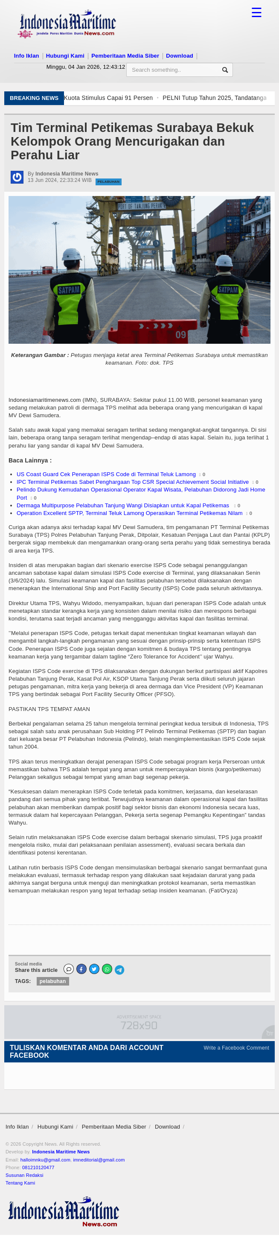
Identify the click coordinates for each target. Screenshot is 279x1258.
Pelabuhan (108, 182)
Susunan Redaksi (25, 1175)
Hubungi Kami (65, 56)
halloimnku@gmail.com (45, 1159)
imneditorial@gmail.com (99, 1159)
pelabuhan (53, 981)
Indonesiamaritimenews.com (45, 400)
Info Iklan (26, 56)
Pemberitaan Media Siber (125, 56)
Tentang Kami (20, 1182)
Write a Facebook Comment (237, 1048)
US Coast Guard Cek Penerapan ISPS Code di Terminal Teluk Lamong (106, 474)
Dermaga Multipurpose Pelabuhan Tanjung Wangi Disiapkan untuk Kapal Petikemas (124, 505)
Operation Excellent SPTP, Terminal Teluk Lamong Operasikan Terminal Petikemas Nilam (130, 513)
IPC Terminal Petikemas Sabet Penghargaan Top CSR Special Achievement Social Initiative (133, 482)
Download (179, 56)
